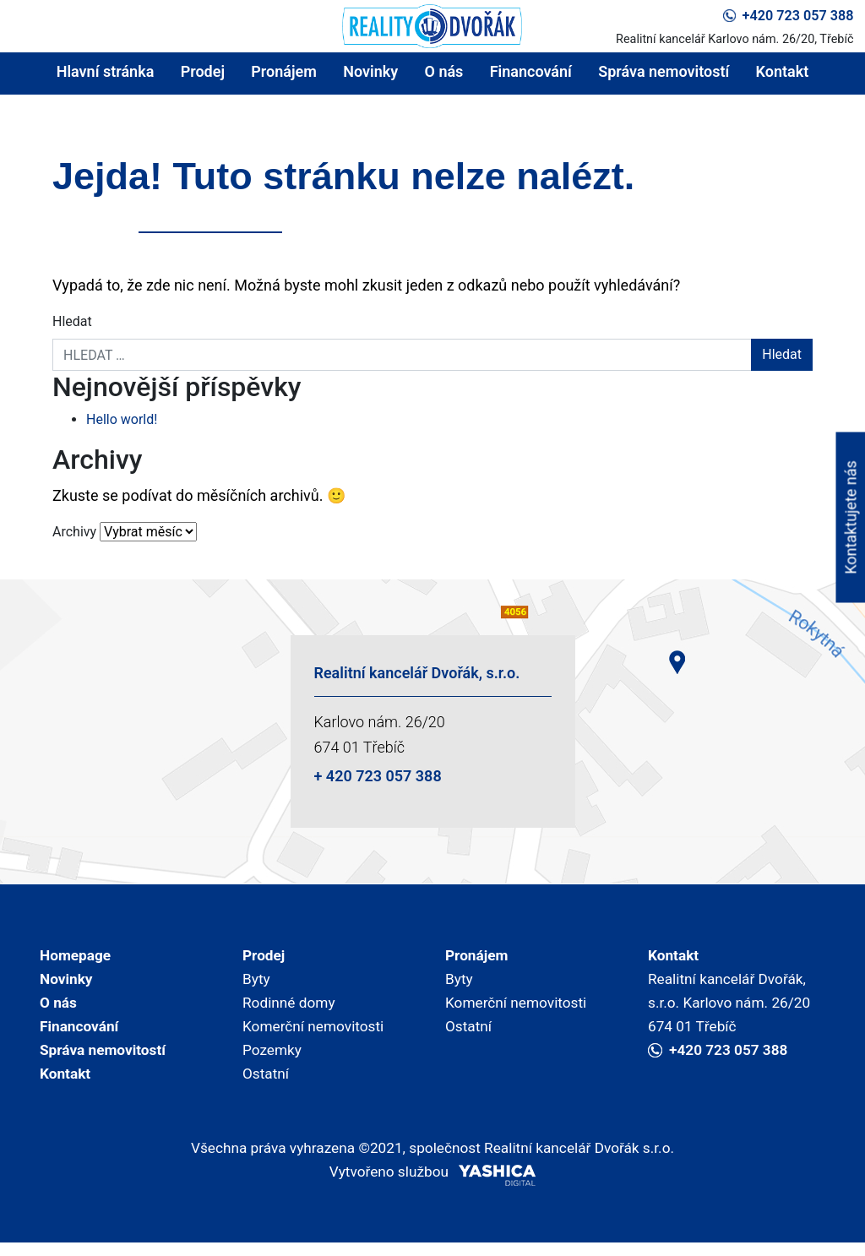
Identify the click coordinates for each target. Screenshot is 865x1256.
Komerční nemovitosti (316, 1032)
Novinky (370, 71)
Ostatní (266, 1082)
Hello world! (121, 419)
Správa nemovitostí (663, 71)
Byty (256, 981)
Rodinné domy (291, 1006)
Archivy (74, 532)
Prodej (203, 71)
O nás (444, 71)
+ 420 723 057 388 (378, 776)
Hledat (72, 321)
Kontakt (782, 71)
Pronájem (284, 71)
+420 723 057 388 (788, 16)
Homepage (77, 956)
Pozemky (273, 1057)
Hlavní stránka (106, 71)
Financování (531, 71)
